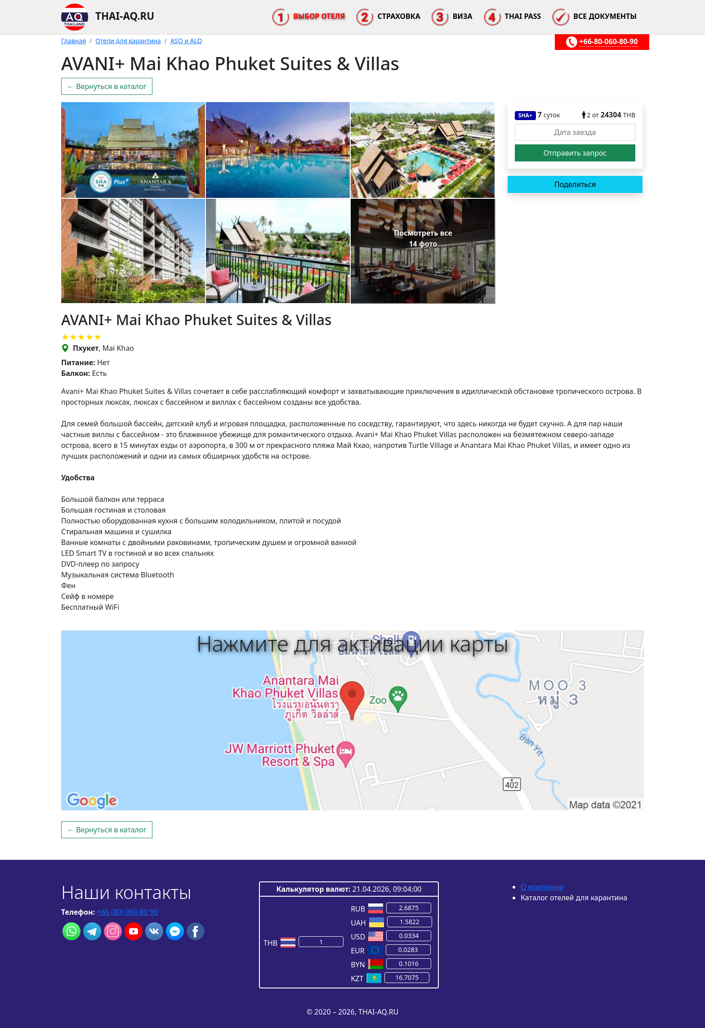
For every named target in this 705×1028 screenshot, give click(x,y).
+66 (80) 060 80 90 (127, 912)
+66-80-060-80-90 (608, 41)
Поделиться (575, 184)
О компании (542, 887)
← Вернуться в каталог (107, 86)
